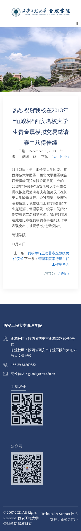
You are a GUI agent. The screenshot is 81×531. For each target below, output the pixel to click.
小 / (66, 157)
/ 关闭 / (64, 273)
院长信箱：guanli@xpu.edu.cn (33, 374)
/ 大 (54, 157)
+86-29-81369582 (23, 365)
